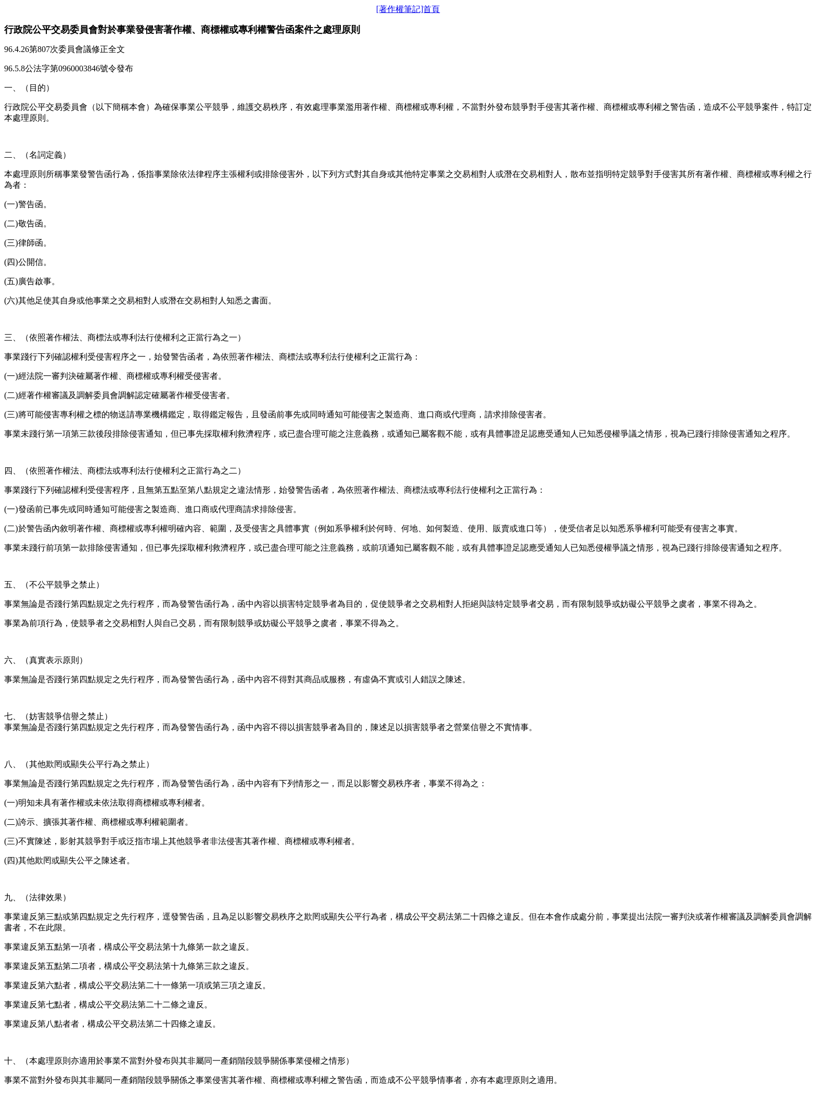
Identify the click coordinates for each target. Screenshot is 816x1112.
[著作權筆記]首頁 (408, 9)
